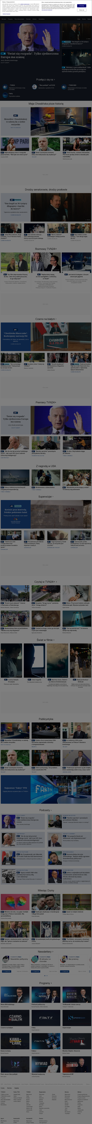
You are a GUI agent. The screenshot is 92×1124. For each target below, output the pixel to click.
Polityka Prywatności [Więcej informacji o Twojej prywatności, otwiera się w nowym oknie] (6, 13)
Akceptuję (81, 5)
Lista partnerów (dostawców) (47, 9)
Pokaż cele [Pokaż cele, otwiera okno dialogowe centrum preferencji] (81, 10)
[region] (46, 8)
